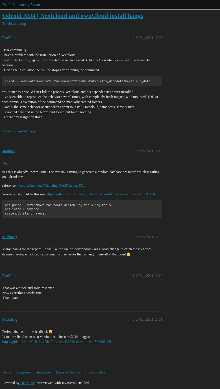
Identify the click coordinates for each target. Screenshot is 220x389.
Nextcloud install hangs (19, 131)
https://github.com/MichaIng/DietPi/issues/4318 (51, 185)
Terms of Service (68, 372)
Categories (23, 372)
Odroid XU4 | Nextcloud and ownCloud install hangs (72, 15)
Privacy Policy (95, 372)
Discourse (27, 383)
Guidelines (43, 372)
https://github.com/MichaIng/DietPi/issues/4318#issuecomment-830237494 (100, 194)
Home (6, 372)
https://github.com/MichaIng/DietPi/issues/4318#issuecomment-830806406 (56, 342)
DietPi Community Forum (21, 5)
